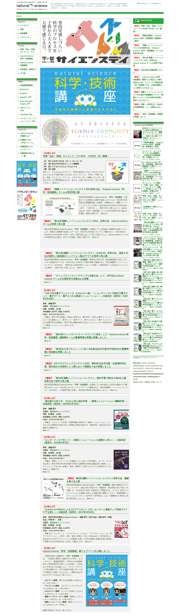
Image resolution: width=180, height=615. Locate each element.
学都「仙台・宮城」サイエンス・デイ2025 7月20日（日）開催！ (76, 156)
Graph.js (23, 93)
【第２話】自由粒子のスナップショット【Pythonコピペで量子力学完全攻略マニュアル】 (152, 337)
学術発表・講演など (28, 69)
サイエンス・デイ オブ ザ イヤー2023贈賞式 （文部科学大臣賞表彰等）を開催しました (151, 154)
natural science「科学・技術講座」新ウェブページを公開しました (76, 551)
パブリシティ (25, 37)
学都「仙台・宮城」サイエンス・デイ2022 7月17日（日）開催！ (152, 216)
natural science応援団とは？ (26, 134)
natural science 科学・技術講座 (26, 57)
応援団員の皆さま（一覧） (27, 154)
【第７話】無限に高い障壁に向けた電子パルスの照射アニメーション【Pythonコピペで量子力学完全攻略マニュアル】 (152, 276)
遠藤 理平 (146, 168)
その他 (23, 73)
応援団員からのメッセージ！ (26, 147)
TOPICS (151, 140)
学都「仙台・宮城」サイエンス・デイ (28, 50)
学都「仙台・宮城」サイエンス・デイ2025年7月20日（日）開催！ (148, 28)
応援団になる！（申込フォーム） (27, 141)
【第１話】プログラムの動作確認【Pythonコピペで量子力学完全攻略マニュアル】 (152, 347)
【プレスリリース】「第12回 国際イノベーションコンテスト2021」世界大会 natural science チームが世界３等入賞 (152, 251)
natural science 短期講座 (26, 64)
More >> (55, 183)
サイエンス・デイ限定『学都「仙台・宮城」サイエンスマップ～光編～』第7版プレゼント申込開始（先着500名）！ (152, 187)
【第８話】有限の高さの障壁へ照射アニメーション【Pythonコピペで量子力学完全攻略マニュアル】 (152, 264)
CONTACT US (156, 3)
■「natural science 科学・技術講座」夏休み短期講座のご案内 (152, 164)
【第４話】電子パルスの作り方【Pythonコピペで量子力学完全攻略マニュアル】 (152, 314)
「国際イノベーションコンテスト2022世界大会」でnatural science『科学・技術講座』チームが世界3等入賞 (152, 175)
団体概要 (23, 33)
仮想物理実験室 (26, 85)
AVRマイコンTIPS (25, 109)
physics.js (24, 89)
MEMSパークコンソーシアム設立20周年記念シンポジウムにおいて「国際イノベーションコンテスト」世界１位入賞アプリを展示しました (152, 133)
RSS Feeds (142, 3)
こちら (56, 610)
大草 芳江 (146, 140)
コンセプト (24, 25)
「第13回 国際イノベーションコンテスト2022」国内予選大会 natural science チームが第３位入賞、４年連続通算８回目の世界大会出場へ (152, 227)
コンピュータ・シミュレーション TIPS (28, 119)
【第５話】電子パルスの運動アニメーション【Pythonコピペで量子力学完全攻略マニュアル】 (152, 302)
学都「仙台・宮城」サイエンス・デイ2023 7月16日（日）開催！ (152, 198)
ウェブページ (50, 575)
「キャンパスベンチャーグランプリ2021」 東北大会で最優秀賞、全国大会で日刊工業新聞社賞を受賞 (152, 241)
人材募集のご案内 (149, 207)
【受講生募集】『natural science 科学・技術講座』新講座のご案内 (147, 38)
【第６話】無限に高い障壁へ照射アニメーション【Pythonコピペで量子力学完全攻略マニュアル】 (152, 290)
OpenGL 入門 (25, 97)
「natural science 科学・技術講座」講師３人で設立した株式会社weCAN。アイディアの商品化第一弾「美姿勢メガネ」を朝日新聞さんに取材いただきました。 (148, 82)
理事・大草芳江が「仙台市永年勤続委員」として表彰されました (148, 107)
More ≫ (64, 8)
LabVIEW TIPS (26, 114)
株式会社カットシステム (60, 306)
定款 (22, 29)
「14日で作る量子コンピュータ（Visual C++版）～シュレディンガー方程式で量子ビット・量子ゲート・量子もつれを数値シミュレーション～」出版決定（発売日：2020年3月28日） (85, 296)
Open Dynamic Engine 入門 (26, 102)
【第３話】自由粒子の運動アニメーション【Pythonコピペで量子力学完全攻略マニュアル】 (152, 324)
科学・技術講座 (115, 197)
